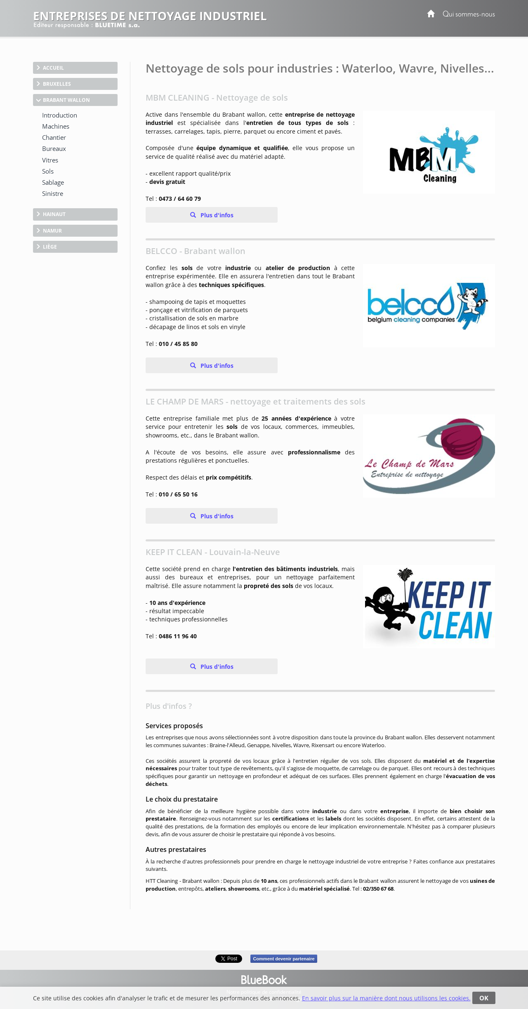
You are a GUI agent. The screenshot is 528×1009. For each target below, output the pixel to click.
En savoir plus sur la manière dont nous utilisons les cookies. (386, 998)
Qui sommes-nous (469, 15)
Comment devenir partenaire (283, 958)
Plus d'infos (216, 215)
